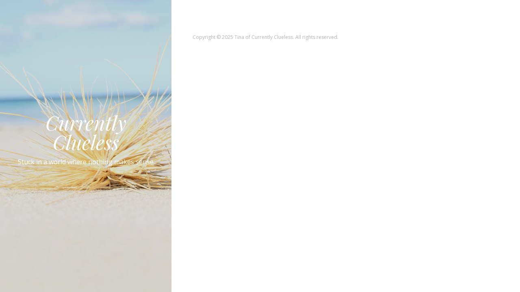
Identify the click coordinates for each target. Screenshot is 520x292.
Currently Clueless (86, 132)
